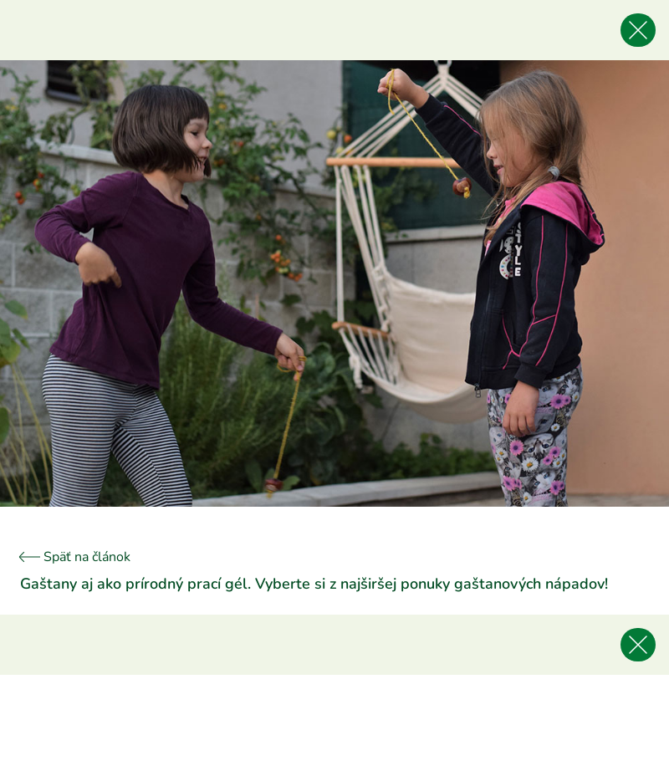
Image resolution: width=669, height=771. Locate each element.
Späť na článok (75, 557)
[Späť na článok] (638, 30)
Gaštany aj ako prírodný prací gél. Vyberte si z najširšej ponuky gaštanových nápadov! (314, 584)
